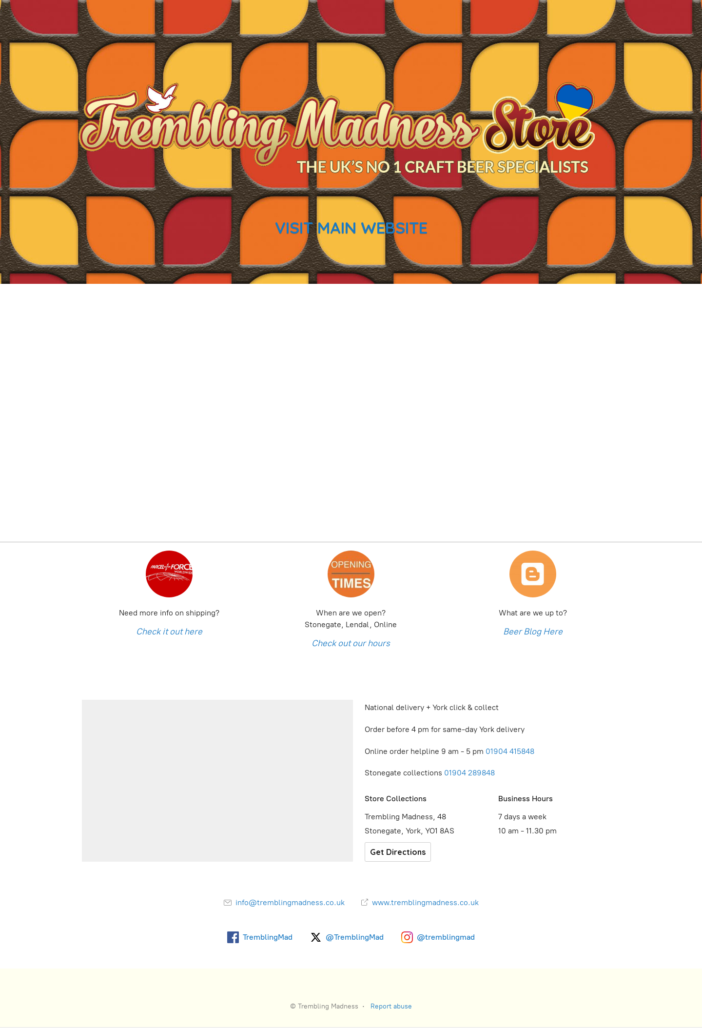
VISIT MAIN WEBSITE (351, 227)
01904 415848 (511, 751)
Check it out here (169, 631)
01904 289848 (469, 772)
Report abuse (391, 1006)
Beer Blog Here (533, 631)
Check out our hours (351, 643)
